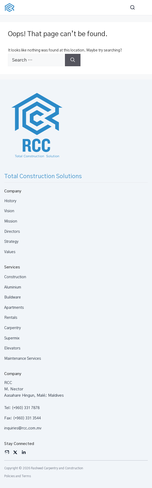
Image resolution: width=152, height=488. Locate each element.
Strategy (11, 242)
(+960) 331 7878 (26, 408)
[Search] (72, 60)
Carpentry (12, 328)
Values (9, 252)
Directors (12, 232)
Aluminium (12, 287)
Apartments (14, 308)
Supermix (12, 338)
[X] (15, 452)
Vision (9, 211)
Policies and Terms (17, 476)
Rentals (10, 318)
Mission (10, 221)
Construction (15, 277)
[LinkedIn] (23, 452)
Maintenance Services (22, 359)
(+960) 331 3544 (27, 418)
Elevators (12, 348)
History (10, 201)
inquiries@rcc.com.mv (22, 428)
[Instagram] (7, 452)
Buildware (12, 297)
